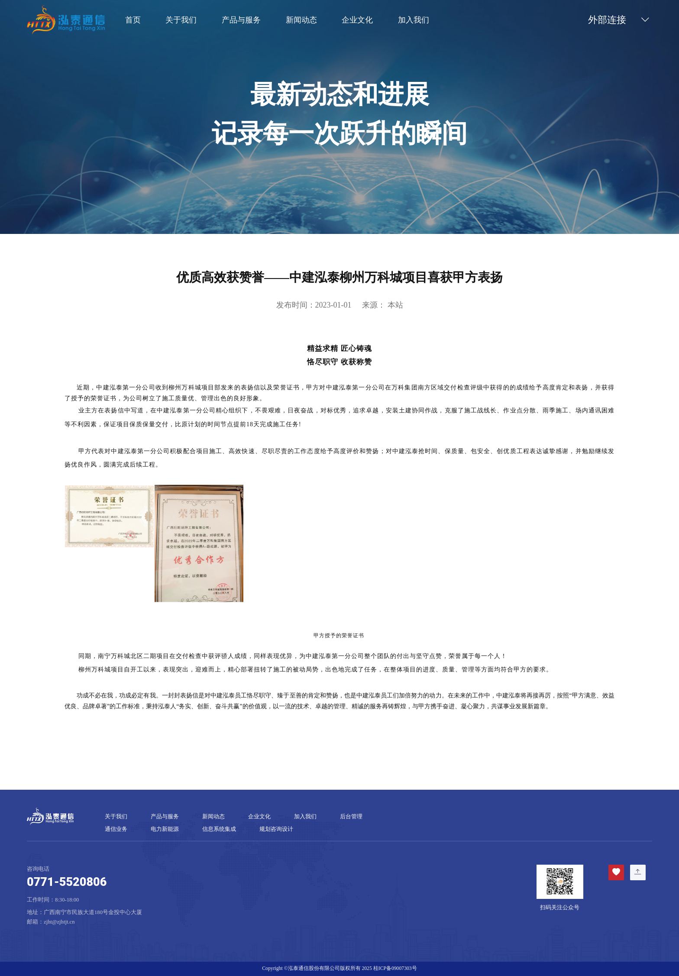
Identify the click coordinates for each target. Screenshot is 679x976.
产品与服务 (165, 817)
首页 (133, 20)
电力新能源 (165, 829)
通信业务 (116, 829)
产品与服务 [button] (241, 20)
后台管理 (351, 817)
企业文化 (357, 20)
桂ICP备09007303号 (395, 968)
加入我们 (413, 20)
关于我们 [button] (181, 20)
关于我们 (116, 817)
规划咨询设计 (276, 829)
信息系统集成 (219, 829)
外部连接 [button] (620, 20)
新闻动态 (301, 20)
